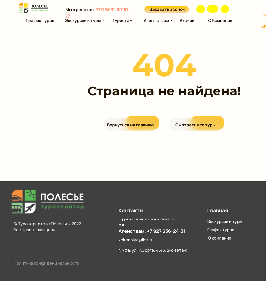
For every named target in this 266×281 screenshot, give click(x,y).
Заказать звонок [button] (167, 9)
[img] (212, 9)
